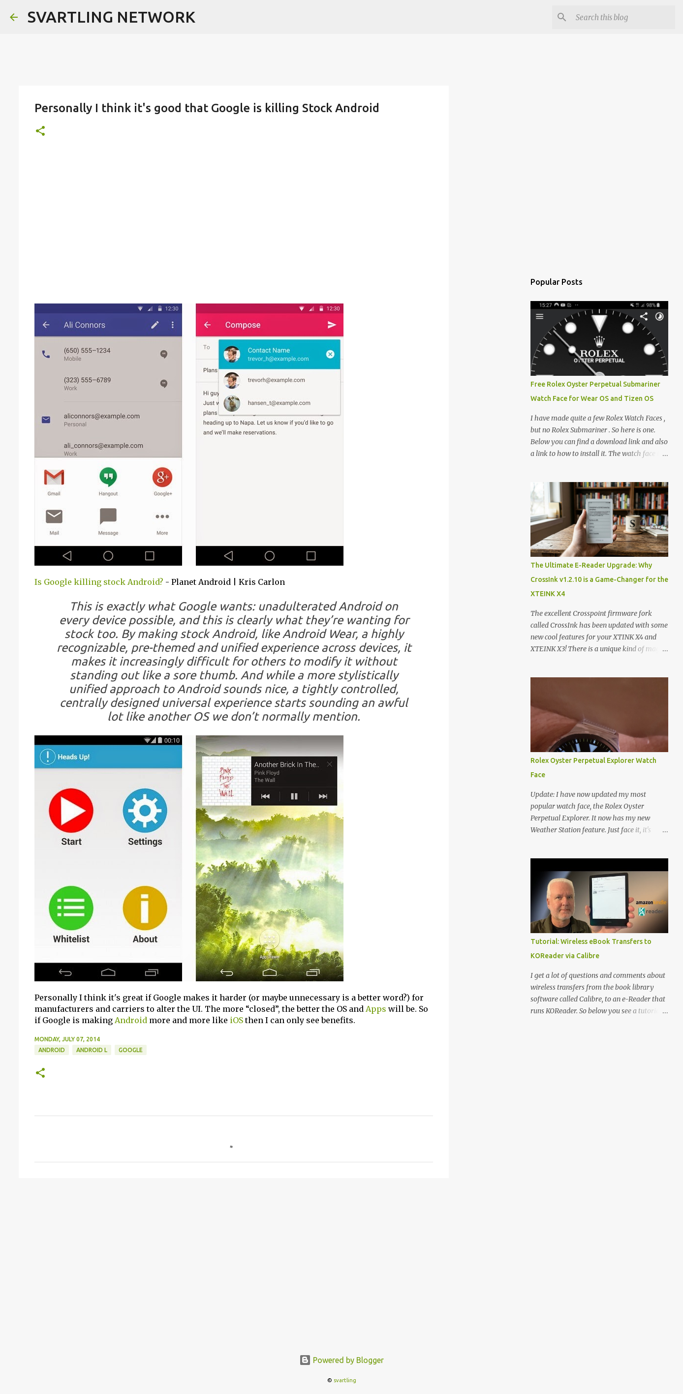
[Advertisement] (233, 227)
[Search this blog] (623, 17)
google (131, 1050)
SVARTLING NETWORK (111, 17)
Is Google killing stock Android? (98, 582)
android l (91, 1050)
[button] (40, 131)
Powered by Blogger (341, 1360)
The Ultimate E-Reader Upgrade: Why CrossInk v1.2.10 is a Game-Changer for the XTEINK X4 (599, 579)
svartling (345, 1380)
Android (131, 1020)
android (51, 1050)
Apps (376, 1009)
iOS (236, 1020)
